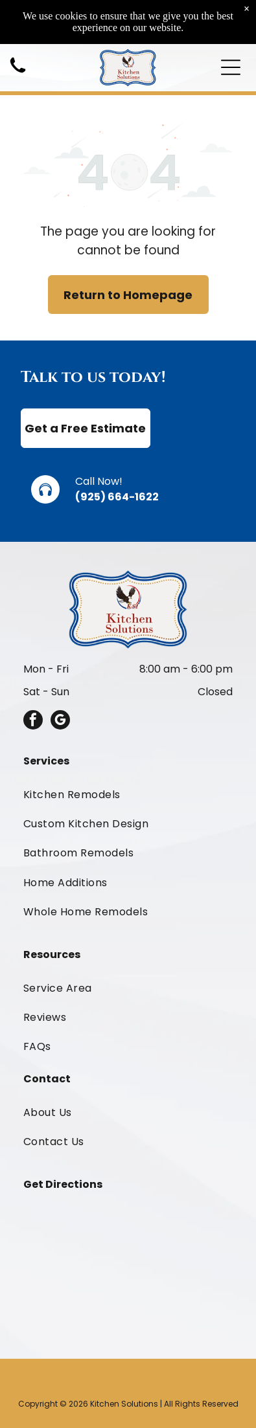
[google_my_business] (60, 721)
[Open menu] (230, 67)
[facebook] (33, 721)
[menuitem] (128, 794)
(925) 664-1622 (117, 496)
